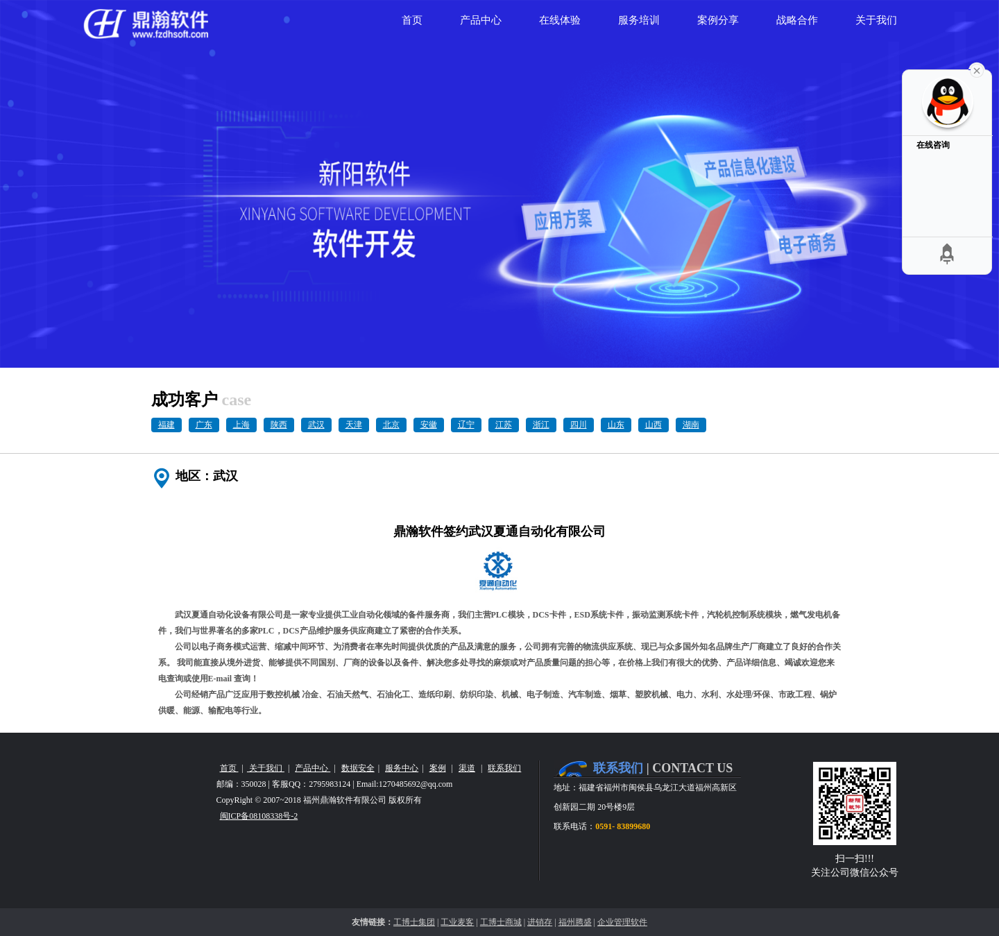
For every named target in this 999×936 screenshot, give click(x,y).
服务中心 (401, 768)
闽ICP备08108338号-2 (259, 816)
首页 (229, 768)
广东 (204, 424)
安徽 (428, 424)
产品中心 (312, 768)
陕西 (279, 424)
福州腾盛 (575, 922)
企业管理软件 (622, 922)
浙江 (541, 424)
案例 (437, 768)
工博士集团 (414, 922)
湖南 (691, 424)
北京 (391, 424)
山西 (653, 424)
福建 (166, 424)
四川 (578, 424)
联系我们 (504, 768)
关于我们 (265, 768)
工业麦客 (457, 922)
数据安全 (358, 768)
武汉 (316, 424)
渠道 (467, 768)
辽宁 (466, 424)
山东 (616, 424)
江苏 (503, 424)
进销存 (539, 922)
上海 (241, 424)
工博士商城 (501, 922)
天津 (353, 424)
